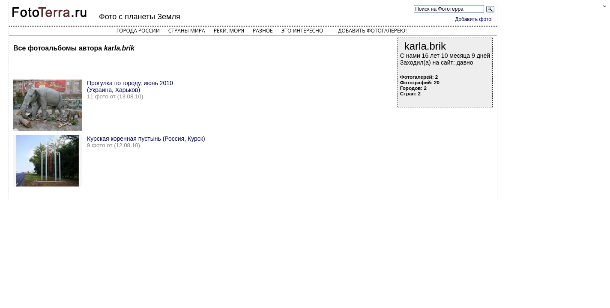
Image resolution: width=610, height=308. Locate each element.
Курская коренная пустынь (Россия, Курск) (146, 138)
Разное (263, 30)
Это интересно (302, 30)
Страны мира (186, 30)
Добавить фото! (474, 19)
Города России (138, 30)
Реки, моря (229, 30)
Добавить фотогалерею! (372, 30)
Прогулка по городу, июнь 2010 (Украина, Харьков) (130, 86)
